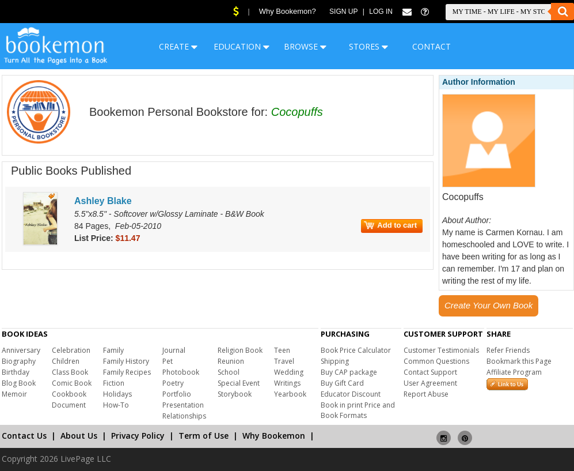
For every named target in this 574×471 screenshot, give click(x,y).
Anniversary (21, 350)
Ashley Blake (103, 201)
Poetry (173, 383)
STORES (368, 46)
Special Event (239, 383)
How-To (116, 405)
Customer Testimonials (441, 350)
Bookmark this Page (519, 361)
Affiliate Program (514, 372)
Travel (284, 361)
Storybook (235, 394)
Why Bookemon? (287, 11)
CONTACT (431, 46)
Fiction (113, 383)
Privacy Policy (138, 435)
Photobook (180, 372)
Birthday (15, 372)
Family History (126, 361)
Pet (167, 361)
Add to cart (390, 225)
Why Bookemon (273, 435)
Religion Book (240, 350)
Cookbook (69, 394)
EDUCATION (241, 46)
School (229, 372)
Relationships (184, 416)
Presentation (183, 405)
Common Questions (436, 361)
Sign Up (343, 11)
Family (113, 350)
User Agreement (430, 383)
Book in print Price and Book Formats (358, 410)
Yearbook (290, 394)
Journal (173, 350)
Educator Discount (351, 394)
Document (69, 405)
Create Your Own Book (488, 305)
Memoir (14, 394)
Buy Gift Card (342, 383)
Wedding (288, 372)
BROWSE (305, 46)
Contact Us (24, 435)
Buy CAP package (349, 372)
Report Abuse (426, 394)
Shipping (335, 361)
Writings (287, 383)
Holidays (117, 394)
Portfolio (176, 394)
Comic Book (72, 383)
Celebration (71, 350)
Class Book (70, 372)
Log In (381, 11)
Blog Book (19, 383)
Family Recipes (127, 372)
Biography (19, 361)
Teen (282, 350)
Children (65, 361)
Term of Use (203, 435)
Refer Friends (508, 350)
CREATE (178, 46)
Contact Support (430, 372)
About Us (78, 435)
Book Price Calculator (356, 350)
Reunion (231, 361)
